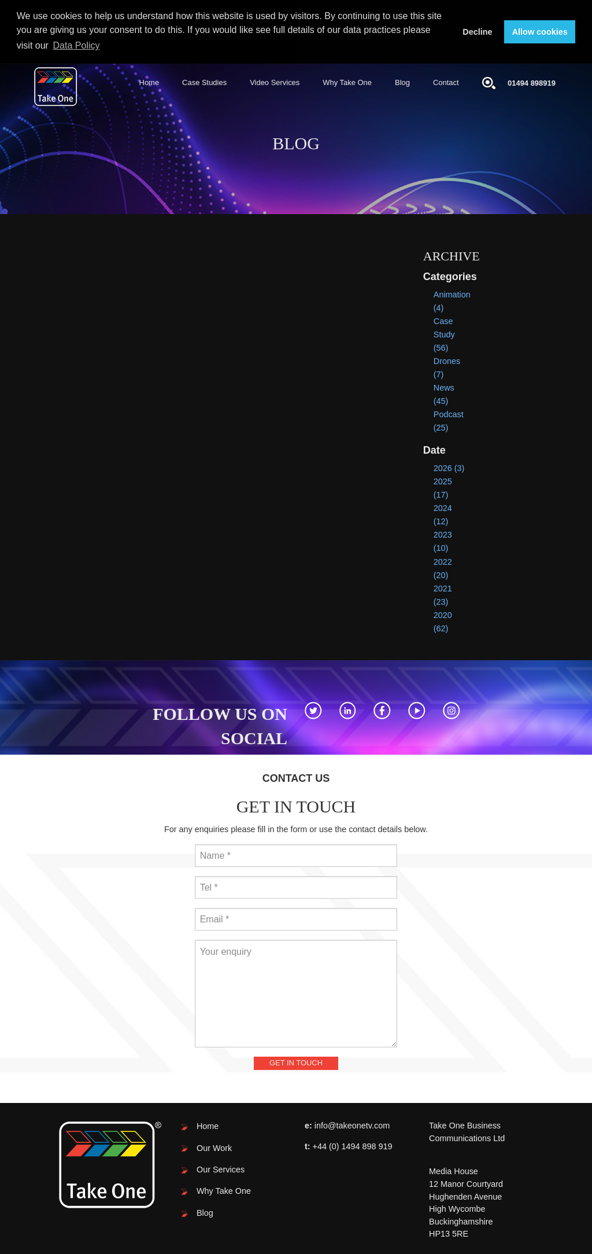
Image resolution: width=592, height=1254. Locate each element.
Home (149, 82)
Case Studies (204, 82)
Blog (402, 82)
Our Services (221, 1169)
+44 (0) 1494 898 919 (353, 1145)
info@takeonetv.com (352, 1125)
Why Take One (347, 82)
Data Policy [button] (76, 45)
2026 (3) (449, 467)
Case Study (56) (444, 334)
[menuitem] (149, 82)
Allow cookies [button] (540, 31)
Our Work (214, 1147)
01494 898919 (532, 82)
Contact (446, 82)
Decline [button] (477, 31)
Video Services (274, 82)
